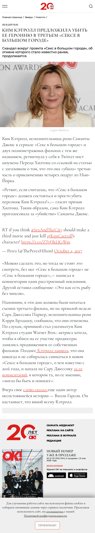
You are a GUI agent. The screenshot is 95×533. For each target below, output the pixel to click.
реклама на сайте (60, 430)
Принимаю (47, 525)
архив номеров (55, 465)
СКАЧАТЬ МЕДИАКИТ (60, 425)
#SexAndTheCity (46, 229)
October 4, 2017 (68, 251)
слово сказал (35, 389)
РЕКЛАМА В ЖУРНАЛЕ (61, 435)
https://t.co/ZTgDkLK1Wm (45, 242)
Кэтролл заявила (52, 350)
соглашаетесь (54, 511)
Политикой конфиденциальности (45, 516)
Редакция (54, 440)
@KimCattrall (59, 236)
